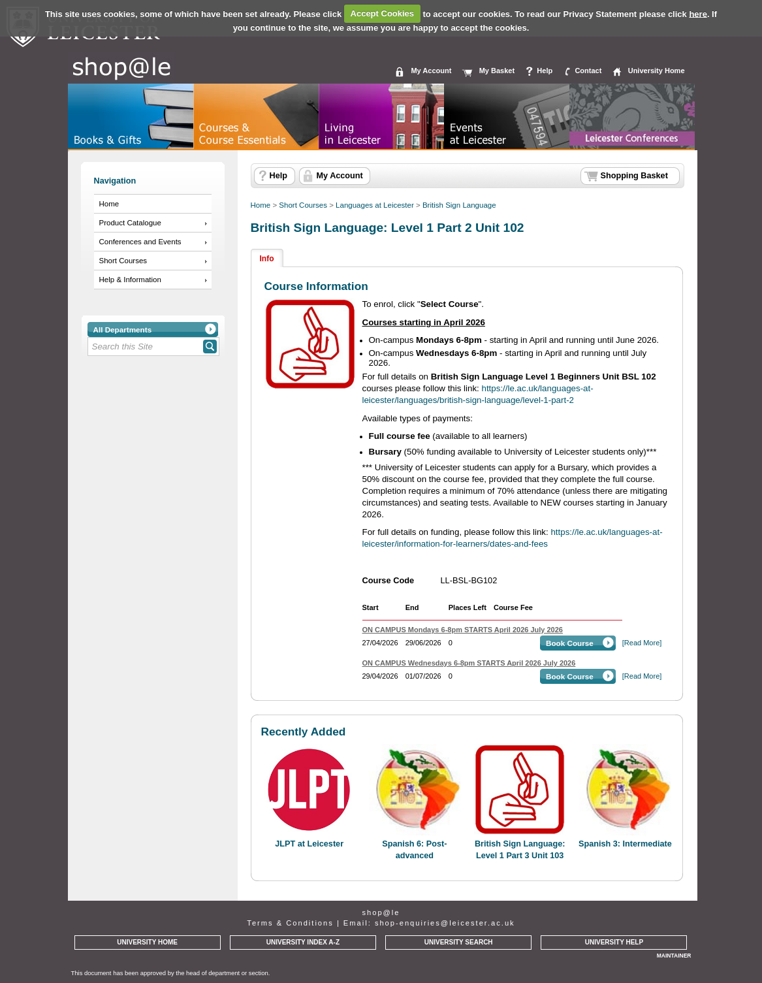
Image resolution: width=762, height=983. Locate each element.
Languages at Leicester (375, 205)
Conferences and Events (140, 242)
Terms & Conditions (290, 923)
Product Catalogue (130, 223)
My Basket (497, 70)
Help (544, 70)
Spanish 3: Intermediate (625, 843)
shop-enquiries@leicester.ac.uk (445, 923)
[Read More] (642, 643)
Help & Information (130, 279)
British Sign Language (459, 205)
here (697, 13)
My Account (431, 70)
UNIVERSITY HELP (614, 942)
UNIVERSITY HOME (147, 942)
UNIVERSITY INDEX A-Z (303, 942)
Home (109, 204)
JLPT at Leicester (309, 843)
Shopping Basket (634, 175)
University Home (656, 70)
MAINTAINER (674, 955)
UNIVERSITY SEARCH (458, 942)
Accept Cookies (383, 13)
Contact (588, 70)
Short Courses (123, 261)
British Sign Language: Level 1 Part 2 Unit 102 (387, 227)
